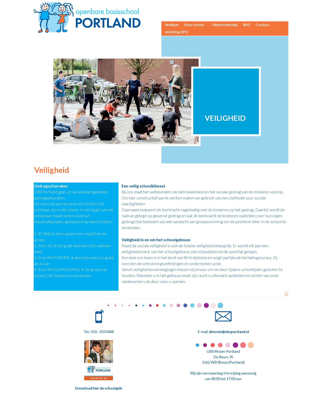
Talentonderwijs (225, 25)
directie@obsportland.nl (229, 332)
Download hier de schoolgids (98, 388)
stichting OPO (176, 32)
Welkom (171, 25)
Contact (262, 25)
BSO (246, 25)
